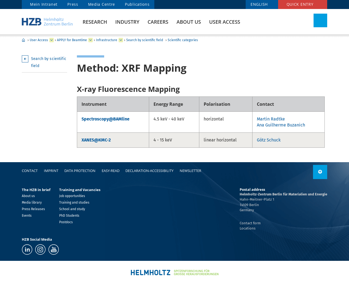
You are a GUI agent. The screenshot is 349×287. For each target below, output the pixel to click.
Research (95, 22)
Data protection (79, 170)
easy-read (110, 170)
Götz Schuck (269, 140)
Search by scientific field (144, 40)
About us (189, 22)
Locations (247, 228)
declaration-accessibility (149, 170)
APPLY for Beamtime (72, 40)
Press (72, 4)
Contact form (250, 223)
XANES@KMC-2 (96, 140)
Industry (127, 22)
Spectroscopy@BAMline (106, 119)
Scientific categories (183, 40)
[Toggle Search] (320, 20)
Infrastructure (106, 40)
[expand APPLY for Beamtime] (90, 40)
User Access (224, 22)
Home (23, 40)
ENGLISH (259, 4)
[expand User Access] (51, 40)
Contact (30, 170)
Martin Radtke (271, 119)
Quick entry (300, 4)
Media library (32, 202)
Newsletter (190, 170)
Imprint (51, 170)
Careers (158, 22)
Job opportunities (72, 196)
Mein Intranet (44, 4)
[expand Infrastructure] (121, 40)
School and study (72, 209)
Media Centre (101, 4)
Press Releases (33, 209)
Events (27, 215)
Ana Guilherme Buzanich (281, 125)
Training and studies (74, 202)
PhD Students (69, 215)
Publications (137, 4)
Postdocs (66, 222)
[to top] (320, 172)
